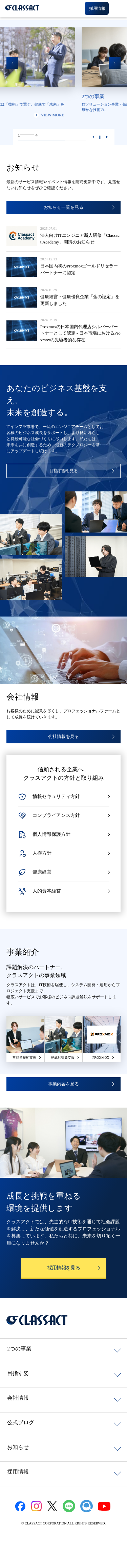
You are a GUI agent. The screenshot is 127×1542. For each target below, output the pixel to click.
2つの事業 (19, 1348)
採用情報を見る (63, 1267)
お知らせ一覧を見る (63, 207)
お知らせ (18, 1447)
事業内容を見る (63, 1083)
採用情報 (18, 1472)
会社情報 (18, 1398)
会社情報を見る (63, 736)
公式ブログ (20, 1422)
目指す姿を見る (63, 470)
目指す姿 (18, 1373)
